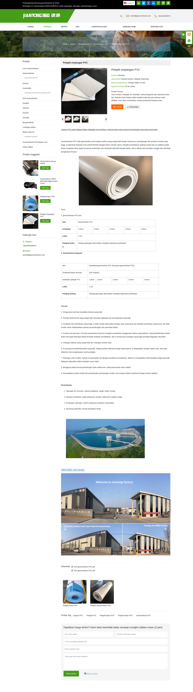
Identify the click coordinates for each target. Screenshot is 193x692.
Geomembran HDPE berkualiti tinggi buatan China (48, 181)
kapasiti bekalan (118, 86)
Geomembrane (84, 44)
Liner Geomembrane (30, 68)
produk (47, 27)
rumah (64, 44)
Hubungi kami (129, 27)
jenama (114, 75)
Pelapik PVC (91, 616)
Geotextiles (27, 88)
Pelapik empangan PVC (47, 215)
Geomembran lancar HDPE (48, 162)
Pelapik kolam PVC (107, 616)
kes (77, 27)
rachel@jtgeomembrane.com (140, 16)
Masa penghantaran (119, 83)
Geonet (25, 83)
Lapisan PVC (78, 616)
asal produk (116, 79)
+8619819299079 (164, 16)
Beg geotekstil (28, 122)
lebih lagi (45, 168)
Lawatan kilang (99, 27)
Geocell (25, 113)
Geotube (26, 118)
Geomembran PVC (143, 616)
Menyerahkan (71, 674)
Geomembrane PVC (100, 44)
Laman (30, 27)
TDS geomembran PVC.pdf (83, 567)
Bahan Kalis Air (28, 132)
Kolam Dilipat (28, 147)
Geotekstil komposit (30, 136)
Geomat (26, 108)
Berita (64, 27)
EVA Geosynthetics (30, 98)
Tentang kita (156, 27)
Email (117, 106)
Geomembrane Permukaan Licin (35, 142)
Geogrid (26, 103)
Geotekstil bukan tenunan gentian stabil (37, 93)
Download (132, 107)
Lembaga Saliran (29, 127)
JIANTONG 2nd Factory (73, 470)
